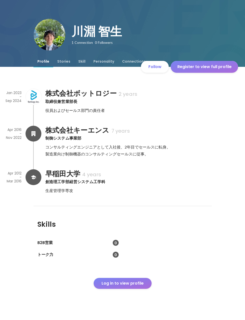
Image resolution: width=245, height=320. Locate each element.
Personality (103, 61)
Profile (43, 61)
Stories (63, 61)
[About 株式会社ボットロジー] (33, 97)
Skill (81, 61)
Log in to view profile (123, 283)
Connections (134, 61)
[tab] (43, 61)
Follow (155, 67)
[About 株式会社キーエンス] (33, 134)
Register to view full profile (204, 67)
